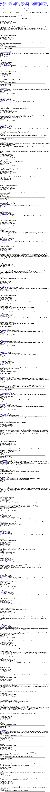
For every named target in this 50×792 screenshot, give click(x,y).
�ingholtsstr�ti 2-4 (30, 6)
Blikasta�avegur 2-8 (5, 65)
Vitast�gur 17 (23, 6)
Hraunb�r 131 (29, 3)
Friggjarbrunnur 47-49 (38, 2)
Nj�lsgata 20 (4, 5)
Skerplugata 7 (36, 5)
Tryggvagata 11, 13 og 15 (6, 696)
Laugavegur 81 (29, 8)
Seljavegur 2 (13, 5)
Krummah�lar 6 (14, 4)
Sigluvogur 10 (17, 5)
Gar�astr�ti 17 (3, 3)
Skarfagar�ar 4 (27, 5)
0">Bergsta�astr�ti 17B (6, 52)
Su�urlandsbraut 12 (6, 6)
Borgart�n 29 (3, 76)
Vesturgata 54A (18, 6)
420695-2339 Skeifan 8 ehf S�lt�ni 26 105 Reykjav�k (6, 544)
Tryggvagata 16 (12, 6)
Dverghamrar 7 (16, 2)
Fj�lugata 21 (26, 2)
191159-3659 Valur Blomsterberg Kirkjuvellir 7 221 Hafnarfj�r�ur (6, 299)
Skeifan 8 (32, 5)
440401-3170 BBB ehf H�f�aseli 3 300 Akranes (6, 340)
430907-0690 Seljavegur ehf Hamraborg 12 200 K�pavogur (6, 487)
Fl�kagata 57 (31, 2)
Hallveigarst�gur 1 (9, 3)
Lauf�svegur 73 (41, 4)
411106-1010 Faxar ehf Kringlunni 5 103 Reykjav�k (6, 602)
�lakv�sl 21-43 (4, 40)
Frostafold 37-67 (45, 2)
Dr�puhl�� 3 (4, 2)
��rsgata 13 (36, 6)
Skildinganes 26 (42, 5)
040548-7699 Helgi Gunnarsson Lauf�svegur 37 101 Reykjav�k (6, 749)
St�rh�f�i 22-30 (5, 593)
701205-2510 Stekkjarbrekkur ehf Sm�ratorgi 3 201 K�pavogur (6, 64)
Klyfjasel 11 (9, 4)
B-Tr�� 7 (7, 8)
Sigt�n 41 (22, 5)
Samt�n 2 (8, 5)
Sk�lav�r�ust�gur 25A (44, 8)
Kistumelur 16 (4, 341)
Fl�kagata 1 (11, 8)
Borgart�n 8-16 (4, 88)
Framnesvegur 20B (17, 8)
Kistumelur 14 (41, 3)
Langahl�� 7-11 (28, 4)
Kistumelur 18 (4, 4)
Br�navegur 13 (4, 113)
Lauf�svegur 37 (24, 8)
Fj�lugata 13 (21, 2)
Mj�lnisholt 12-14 (36, 8)
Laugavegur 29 (4, 446)
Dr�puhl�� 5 (10, 2)
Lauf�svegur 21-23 (34, 4)
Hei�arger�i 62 (24, 3)
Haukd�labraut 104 (17, 3)
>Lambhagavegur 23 (5, 393)
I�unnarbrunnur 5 (36, 3)
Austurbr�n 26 (42, 6)
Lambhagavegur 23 (21, 4)
